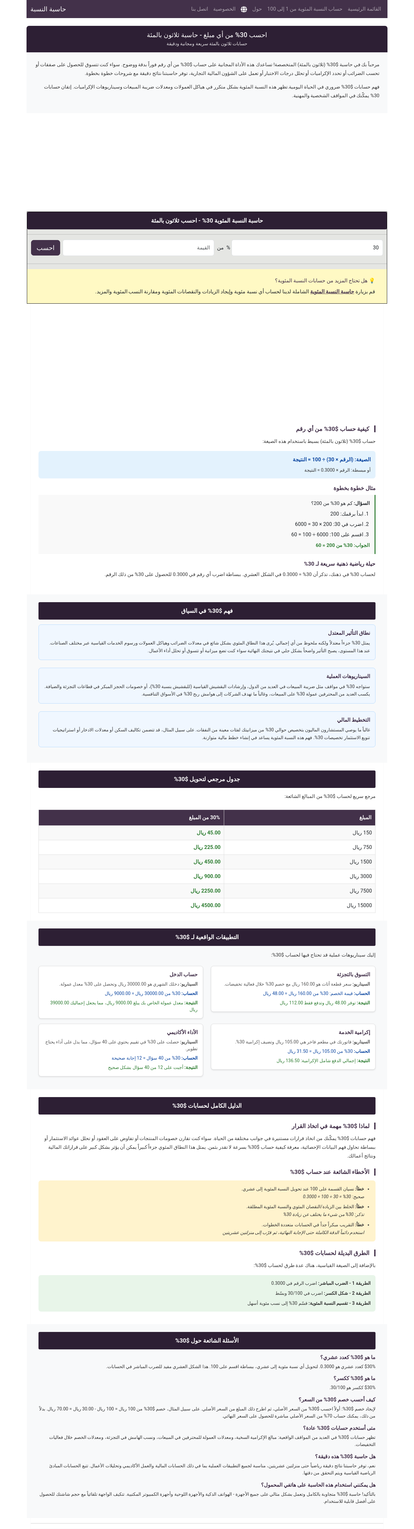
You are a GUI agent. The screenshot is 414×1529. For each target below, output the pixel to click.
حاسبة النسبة (48, 9)
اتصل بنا (199, 9)
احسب (46, 248)
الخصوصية (224, 9)
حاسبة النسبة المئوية (332, 291)
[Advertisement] (207, 158)
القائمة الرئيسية (364, 9)
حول (257, 9)
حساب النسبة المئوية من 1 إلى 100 (305, 9)
